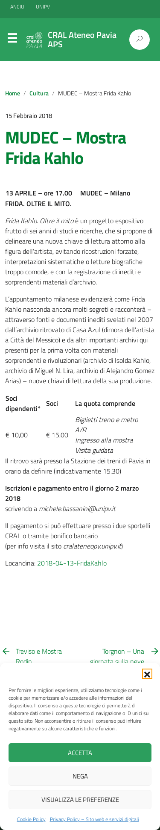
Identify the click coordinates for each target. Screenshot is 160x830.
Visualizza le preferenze (80, 799)
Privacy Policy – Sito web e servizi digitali (94, 819)
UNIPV (43, 7)
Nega (80, 776)
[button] (147, 673)
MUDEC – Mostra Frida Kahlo (65, 147)
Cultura (39, 93)
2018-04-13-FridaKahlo (72, 563)
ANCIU (18, 7)
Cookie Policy (31, 819)
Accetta (80, 753)
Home (12, 93)
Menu (12, 40)
